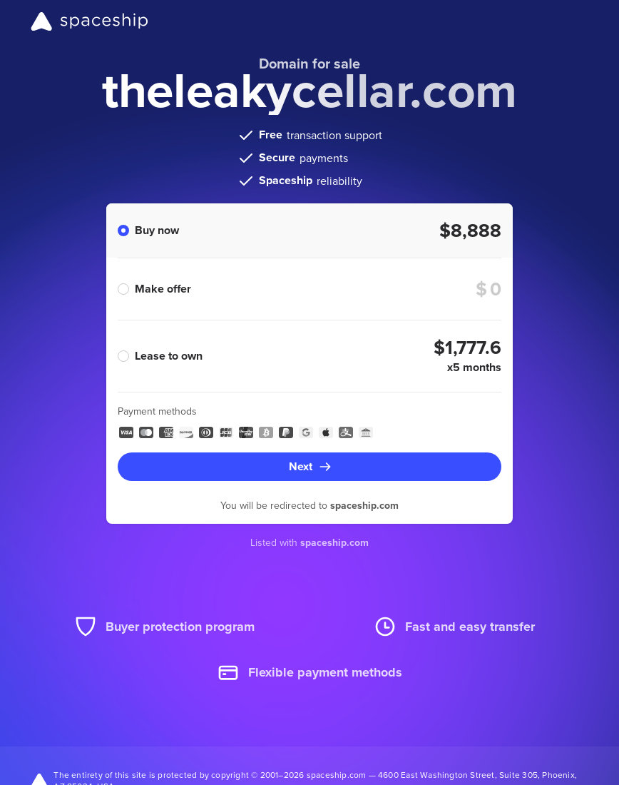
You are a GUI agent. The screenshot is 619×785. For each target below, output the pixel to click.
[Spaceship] (89, 21)
